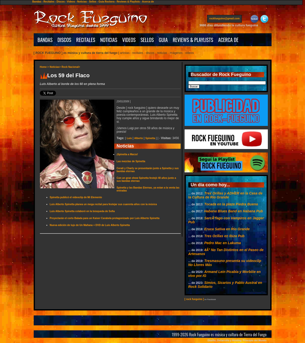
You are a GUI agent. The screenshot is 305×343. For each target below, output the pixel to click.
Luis (129, 138)
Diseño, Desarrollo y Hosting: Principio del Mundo (236, 340)
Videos (71, 1)
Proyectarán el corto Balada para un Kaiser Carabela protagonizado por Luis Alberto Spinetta (105, 218)
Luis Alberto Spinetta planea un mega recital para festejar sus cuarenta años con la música (103, 204)
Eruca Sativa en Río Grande (227, 229)
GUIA (163, 39)
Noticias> (55, 67)
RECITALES (85, 39)
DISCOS (64, 39)
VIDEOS (129, 39)
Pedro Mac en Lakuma (222, 243)
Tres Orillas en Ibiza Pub (224, 236)
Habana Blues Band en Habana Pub (233, 211)
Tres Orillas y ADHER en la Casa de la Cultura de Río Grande (225, 195)
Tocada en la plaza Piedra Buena (231, 204)
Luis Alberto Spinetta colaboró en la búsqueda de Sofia (82, 211)
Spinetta (150, 138)
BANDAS (45, 39)
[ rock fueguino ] (194, 299)
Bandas (36, 1)
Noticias (82, 1)
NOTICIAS (108, 39)
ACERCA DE (228, 39)
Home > (44, 67)
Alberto (138, 138)
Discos (60, 1)
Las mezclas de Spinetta (131, 161)
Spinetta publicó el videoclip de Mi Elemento (76, 197)
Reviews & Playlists (128, 1)
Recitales (48, 1)
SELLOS (147, 39)
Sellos (92, 1)
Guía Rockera (106, 1)
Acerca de (148, 1)
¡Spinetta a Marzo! (127, 154)
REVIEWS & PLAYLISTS (193, 39)
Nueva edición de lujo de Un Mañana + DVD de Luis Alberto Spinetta (90, 225)
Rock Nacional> (70, 67)
